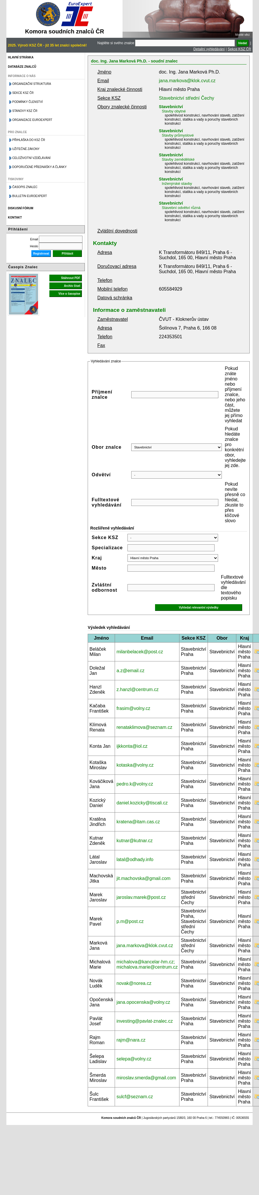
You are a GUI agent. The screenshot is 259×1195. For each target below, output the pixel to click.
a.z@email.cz (130, 670)
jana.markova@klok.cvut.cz (187, 80)
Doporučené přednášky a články (39, 167)
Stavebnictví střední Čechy (186, 98)
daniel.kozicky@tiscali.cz (142, 802)
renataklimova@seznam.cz (144, 727)
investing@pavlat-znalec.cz (144, 1021)
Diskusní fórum (20, 208)
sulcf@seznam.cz (134, 1096)
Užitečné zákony (25, 149)
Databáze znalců (22, 66)
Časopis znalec (24, 187)
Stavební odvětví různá (181, 207)
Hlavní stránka (20, 57)
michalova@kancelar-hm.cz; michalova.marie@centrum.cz (147, 964)
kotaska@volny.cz (135, 765)
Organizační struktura (31, 83)
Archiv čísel (72, 285)
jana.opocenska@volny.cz (143, 1002)
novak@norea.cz (133, 983)
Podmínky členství (27, 101)
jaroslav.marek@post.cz (141, 897)
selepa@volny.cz (133, 1058)
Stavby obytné (174, 111)
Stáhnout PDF (70, 278)
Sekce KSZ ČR (239, 49)
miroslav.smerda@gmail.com (146, 1077)
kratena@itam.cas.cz (138, 821)
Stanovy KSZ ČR (24, 110)
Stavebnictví (171, 106)
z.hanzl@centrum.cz (137, 689)
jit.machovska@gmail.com (143, 878)
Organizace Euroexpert (32, 119)
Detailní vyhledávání (209, 49)
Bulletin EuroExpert (29, 196)
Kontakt (15, 217)
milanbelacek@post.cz (139, 651)
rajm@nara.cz (130, 1039)
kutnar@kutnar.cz (134, 840)
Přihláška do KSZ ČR (28, 140)
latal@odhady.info (134, 859)
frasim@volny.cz (133, 708)
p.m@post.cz (130, 921)
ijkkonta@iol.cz (132, 746)
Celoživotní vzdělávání (31, 158)
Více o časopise (69, 293)
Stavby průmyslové (178, 135)
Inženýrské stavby (177, 183)
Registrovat (41, 253)
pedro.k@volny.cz (134, 783)
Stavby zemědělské (178, 159)
